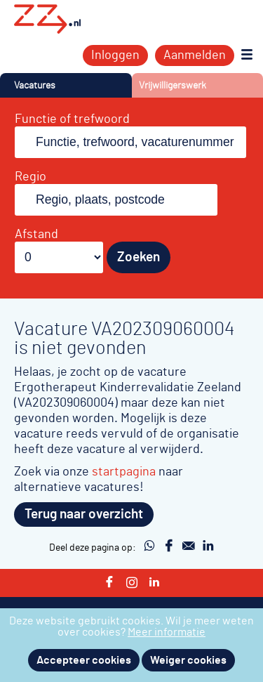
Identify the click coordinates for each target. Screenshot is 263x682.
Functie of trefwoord (72, 119)
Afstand (36, 234)
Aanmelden (194, 55)
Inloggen (115, 55)
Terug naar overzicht (84, 514)
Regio (30, 177)
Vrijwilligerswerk (172, 85)
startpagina (124, 471)
